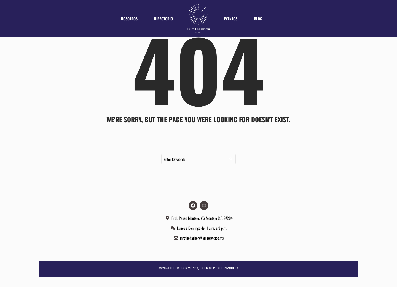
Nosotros (129, 18)
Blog (258, 18)
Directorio (163, 18)
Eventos (230, 18)
